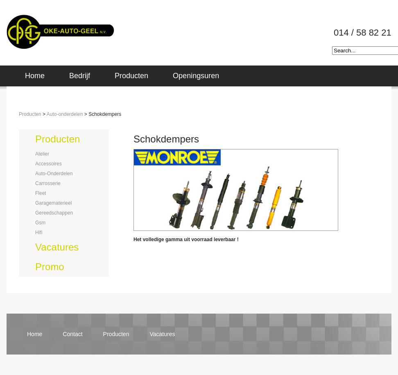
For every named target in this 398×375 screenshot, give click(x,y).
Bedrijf (79, 76)
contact (72, 334)
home (34, 334)
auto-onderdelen (53, 173)
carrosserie (48, 183)
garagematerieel (53, 203)
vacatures (57, 247)
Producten (131, 76)
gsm (40, 223)
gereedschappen (54, 213)
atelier (42, 154)
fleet (40, 193)
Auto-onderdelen (65, 114)
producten (57, 139)
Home (35, 76)
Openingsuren (196, 76)
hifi (38, 232)
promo (49, 266)
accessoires (48, 164)
